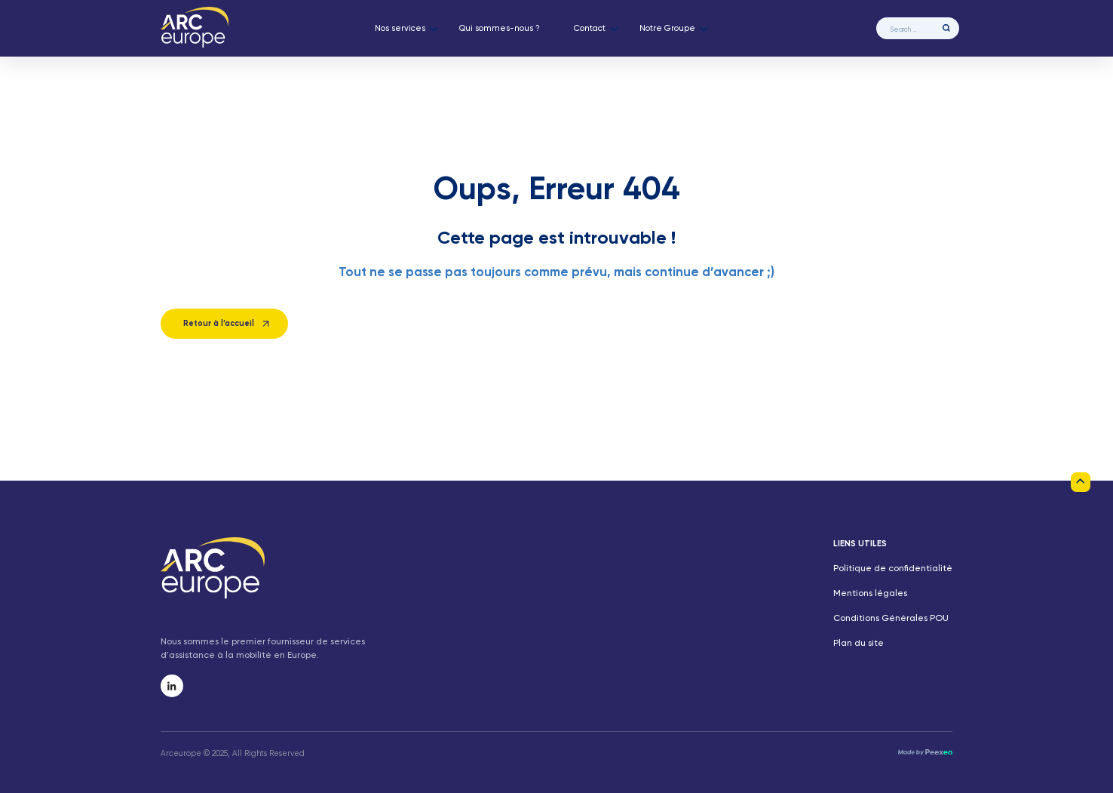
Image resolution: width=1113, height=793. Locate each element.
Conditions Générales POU (891, 618)
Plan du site (858, 643)
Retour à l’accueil (218, 323)
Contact (590, 28)
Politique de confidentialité (892, 568)
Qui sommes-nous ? (499, 28)
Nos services (400, 28)
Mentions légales (870, 593)
